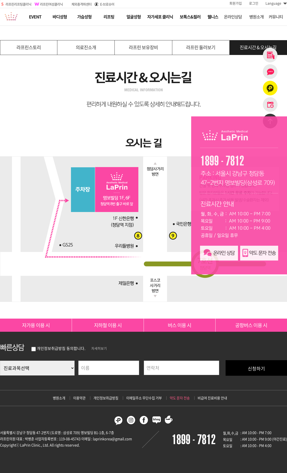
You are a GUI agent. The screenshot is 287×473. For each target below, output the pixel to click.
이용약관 (79, 398)
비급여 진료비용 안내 (212, 398)
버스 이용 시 (179, 325)
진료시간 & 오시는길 (258, 47)
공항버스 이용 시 (251, 325)
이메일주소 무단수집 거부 (144, 398)
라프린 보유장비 (143, 47)
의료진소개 (86, 47)
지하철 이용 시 (108, 325)
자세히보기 (99, 348)
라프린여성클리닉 (51, 4)
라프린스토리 (28, 47)
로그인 (253, 3)
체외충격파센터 (81, 4)
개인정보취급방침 (105, 398)
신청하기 (256, 368)
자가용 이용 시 (36, 325)
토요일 (227, 445)
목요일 (227, 439)
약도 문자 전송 (180, 398)
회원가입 (235, 3)
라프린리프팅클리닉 (18, 4)
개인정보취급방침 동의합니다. (58, 348)
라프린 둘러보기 (200, 47)
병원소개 (59, 398)
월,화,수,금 (230, 433)
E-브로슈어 (107, 4)
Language (276, 3)
